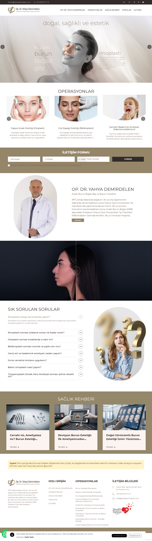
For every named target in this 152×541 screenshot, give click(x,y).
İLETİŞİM (137, 10)
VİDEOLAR (126, 10)
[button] (149, 47)
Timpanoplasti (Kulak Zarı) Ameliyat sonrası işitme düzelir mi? (41, 375)
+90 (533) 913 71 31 (41, 2)
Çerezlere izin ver (119, 535)
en (124, 2)
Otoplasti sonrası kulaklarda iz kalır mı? (30, 339)
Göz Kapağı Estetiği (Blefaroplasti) (96, 128)
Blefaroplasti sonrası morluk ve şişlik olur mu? (34, 346)
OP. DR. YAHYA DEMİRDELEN (72, 10)
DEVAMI (78, 220)
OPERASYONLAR (95, 10)
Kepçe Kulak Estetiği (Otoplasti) (48, 128)
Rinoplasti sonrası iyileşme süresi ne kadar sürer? (36, 332)
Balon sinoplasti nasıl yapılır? (24, 367)
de (129, 2)
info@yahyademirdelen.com (19, 2)
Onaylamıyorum (134, 535)
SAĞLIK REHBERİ (112, 10)
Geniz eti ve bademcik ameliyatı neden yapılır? (35, 353)
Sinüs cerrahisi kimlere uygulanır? (27, 360)
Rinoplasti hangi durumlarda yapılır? (29, 317)
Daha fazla (29, 537)
